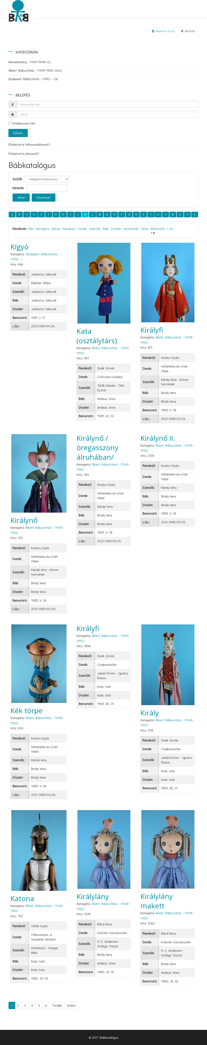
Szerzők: (95, 228)
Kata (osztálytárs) (97, 335)
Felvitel (188, 31)
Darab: (82, 228)
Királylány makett (156, 900)
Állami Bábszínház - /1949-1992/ (34, 70)
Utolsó (71, 1005)
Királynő (24, 520)
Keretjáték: (131, 228)
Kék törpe (27, 710)
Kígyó (20, 246)
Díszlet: (116, 228)
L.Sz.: (171, 228)
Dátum (56, 228)
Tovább (57, 1005)
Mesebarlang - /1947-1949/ (29, 62)
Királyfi (151, 330)
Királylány (93, 896)
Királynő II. (157, 438)
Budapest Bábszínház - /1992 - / (33, 79)
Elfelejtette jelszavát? (23, 153)
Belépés (18, 133)
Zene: (145, 228)
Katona (22, 898)
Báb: (106, 228)
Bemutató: (158, 228)
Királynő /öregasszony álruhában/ (97, 447)
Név (31, 228)
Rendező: (69, 228)
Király (149, 712)
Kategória (42, 228)
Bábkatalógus (163, 31)
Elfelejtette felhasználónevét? (29, 144)
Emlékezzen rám (21, 123)
